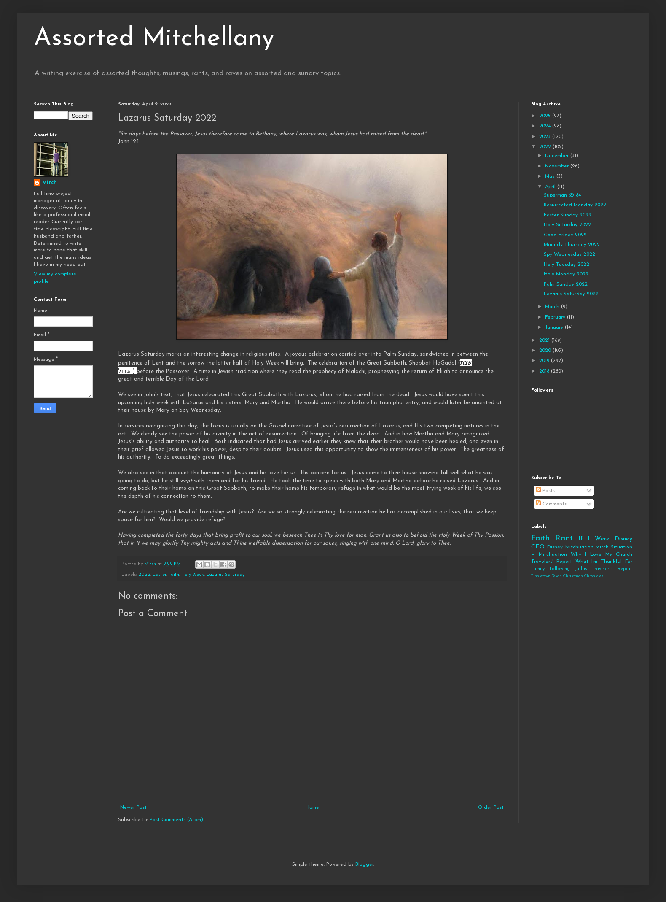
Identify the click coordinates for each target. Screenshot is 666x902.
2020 (546, 350)
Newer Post (133, 807)
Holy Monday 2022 (566, 274)
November (557, 166)
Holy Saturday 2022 (567, 224)
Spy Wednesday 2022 (569, 254)
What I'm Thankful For (603, 561)
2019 (545, 360)
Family (538, 569)
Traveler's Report (612, 569)
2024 (545, 126)
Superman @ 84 (562, 195)
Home (312, 807)
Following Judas (568, 569)
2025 (545, 116)
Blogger (364, 864)
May (550, 176)
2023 (545, 136)
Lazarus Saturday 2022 (571, 294)
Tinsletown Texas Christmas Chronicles (567, 576)
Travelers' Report (551, 561)
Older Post (491, 807)
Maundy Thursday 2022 (572, 244)
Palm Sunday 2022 (566, 284)
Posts (545, 490)
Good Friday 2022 (565, 235)
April (551, 186)
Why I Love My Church (601, 554)
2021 (545, 340)
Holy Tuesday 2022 (566, 264)
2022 (144, 575)
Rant (564, 539)
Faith (174, 575)
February (556, 317)
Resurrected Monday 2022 (575, 205)
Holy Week (192, 575)
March (553, 306)
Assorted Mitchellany (154, 38)
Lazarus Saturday (225, 575)
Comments (551, 504)
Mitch (49, 182)
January (555, 327)
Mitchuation (579, 547)
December (557, 155)
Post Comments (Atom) (176, 819)
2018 (545, 371)
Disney (555, 547)
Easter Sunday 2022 (567, 215)
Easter (159, 575)
